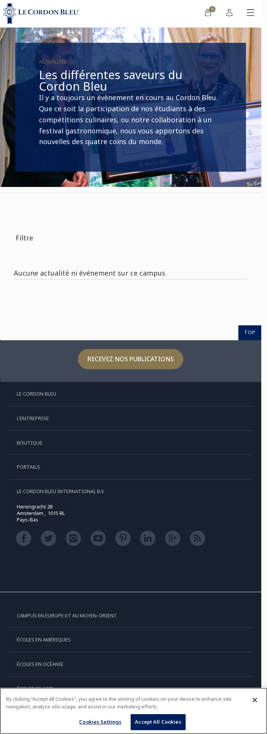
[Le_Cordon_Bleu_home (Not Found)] (43, 14)
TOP (250, 332)
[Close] (254, 700)
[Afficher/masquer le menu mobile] (250, 14)
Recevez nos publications (130, 359)
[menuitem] (207, 14)
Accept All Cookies (158, 721)
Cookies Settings (100, 721)
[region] (133, 711)
